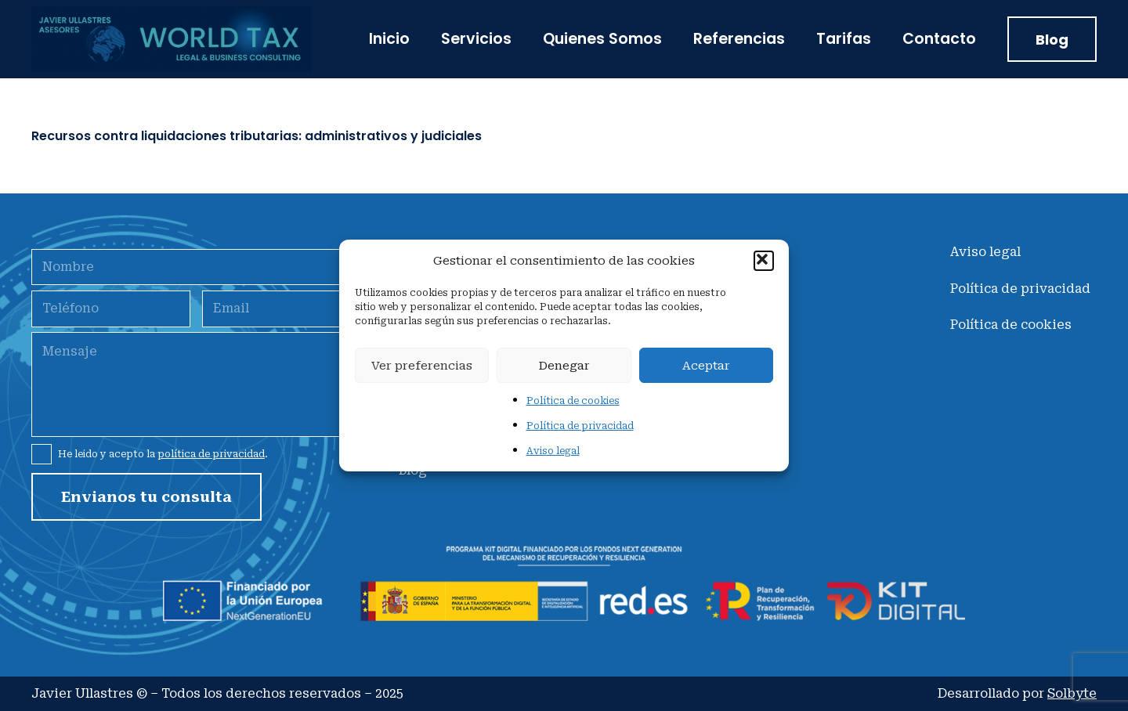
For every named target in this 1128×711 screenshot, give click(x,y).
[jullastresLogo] (171, 39)
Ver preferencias (421, 366)
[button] (763, 260)
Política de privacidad (580, 425)
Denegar (564, 366)
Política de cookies (573, 400)
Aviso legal (553, 451)
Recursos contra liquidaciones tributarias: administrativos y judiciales (256, 136)
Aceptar (706, 366)
